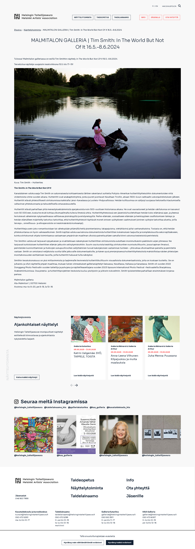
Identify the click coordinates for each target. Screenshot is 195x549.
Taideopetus (103, 17)
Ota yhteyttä (171, 17)
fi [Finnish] (153, 6)
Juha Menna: (162, 355)
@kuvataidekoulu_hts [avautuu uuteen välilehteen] (118, 407)
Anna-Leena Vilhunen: (124, 359)
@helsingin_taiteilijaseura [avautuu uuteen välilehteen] (28, 407)
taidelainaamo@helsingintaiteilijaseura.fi (75, 514)
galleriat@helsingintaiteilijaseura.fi (118, 514)
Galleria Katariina (82, 346)
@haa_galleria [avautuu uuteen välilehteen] (97, 407)
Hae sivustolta (171, 6)
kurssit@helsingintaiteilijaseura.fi (32, 514)
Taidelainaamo (121, 17)
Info (143, 17)
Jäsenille (155, 17)
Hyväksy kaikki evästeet (119, 542)
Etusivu (18, 30)
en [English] (156, 6)
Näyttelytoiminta (82, 17)
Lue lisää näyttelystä (84, 375)
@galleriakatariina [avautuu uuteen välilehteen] (78, 407)
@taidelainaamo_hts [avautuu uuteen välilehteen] (55, 407)
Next (76, 385)
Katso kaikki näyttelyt (26, 377)
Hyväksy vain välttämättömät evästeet (83, 542)
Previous (71, 385)
